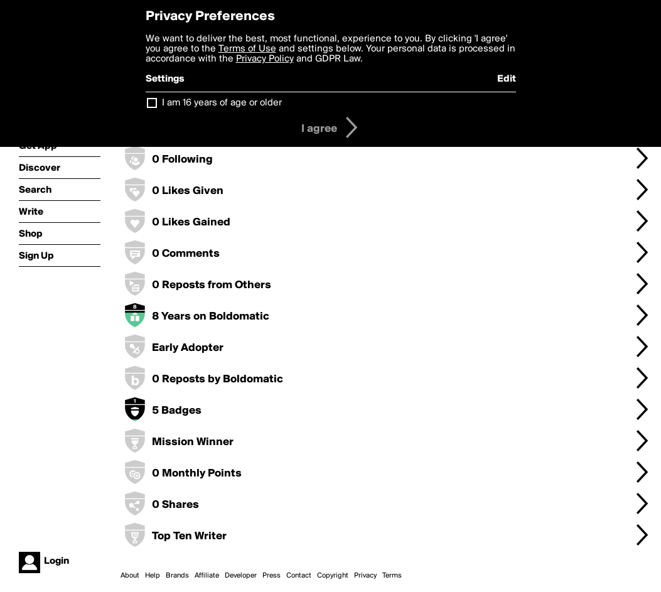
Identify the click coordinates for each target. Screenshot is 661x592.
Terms (392, 575)
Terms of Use (247, 49)
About (130, 575)
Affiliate (207, 575)
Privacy (365, 575)
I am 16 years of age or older (222, 103)
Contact (298, 575)
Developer (241, 575)
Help (152, 575)
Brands (177, 575)
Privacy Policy (265, 59)
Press (271, 575)
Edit (506, 79)
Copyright (332, 575)
